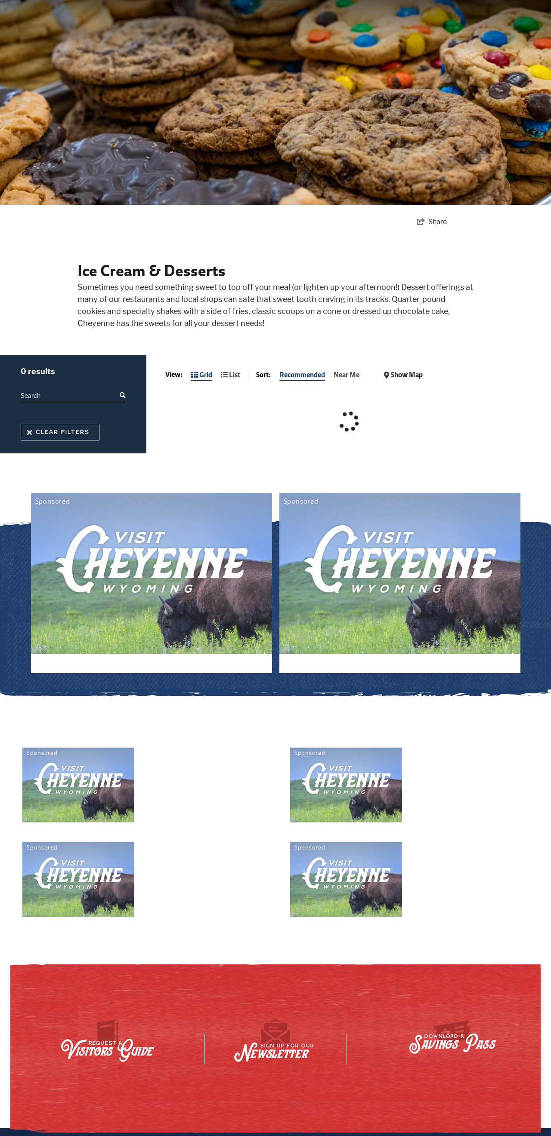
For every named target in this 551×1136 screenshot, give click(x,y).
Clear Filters (58, 432)
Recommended (302, 374)
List (230, 374)
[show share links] (432, 222)
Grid (201, 374)
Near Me (346, 374)
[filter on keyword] (122, 395)
